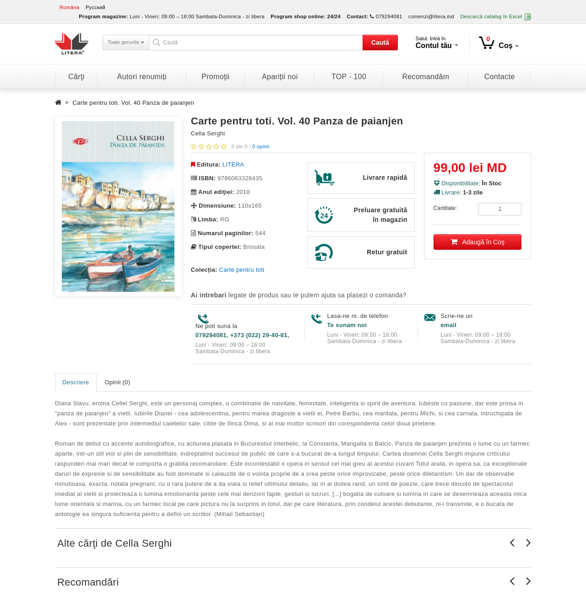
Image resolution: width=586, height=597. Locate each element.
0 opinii (260, 146)
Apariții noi (280, 77)
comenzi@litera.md (431, 16)
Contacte (499, 77)
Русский (95, 7)
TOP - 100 (348, 77)
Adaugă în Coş (477, 242)
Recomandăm (425, 77)
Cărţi (76, 77)
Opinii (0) (117, 382)
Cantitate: (445, 208)
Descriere (75, 382)
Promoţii (215, 77)
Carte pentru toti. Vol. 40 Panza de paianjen (133, 102)
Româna (70, 7)
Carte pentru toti (242, 269)
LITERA (233, 164)
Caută (380, 42)
